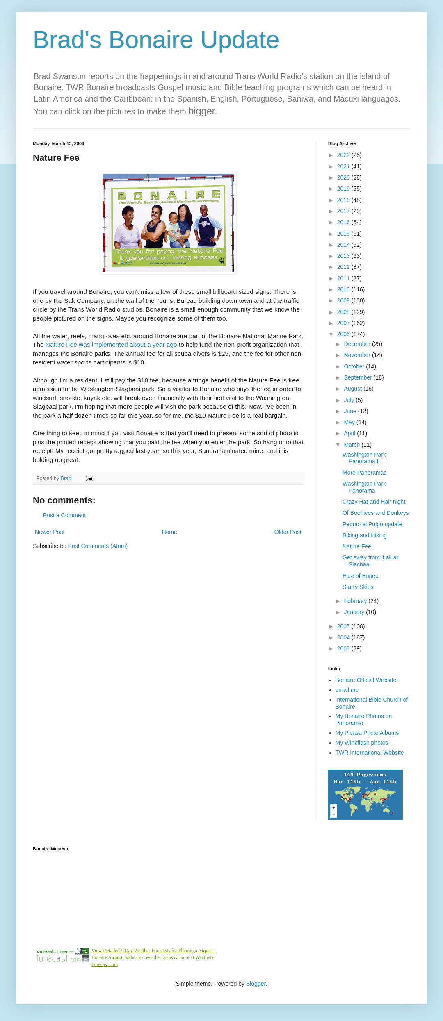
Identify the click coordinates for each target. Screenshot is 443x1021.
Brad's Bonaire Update (156, 39)
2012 (344, 267)
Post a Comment (64, 515)
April (350, 433)
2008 (344, 312)
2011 (344, 278)
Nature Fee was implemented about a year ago (112, 344)
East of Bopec (360, 576)
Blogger (255, 983)
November (358, 355)
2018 (344, 200)
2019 (344, 188)
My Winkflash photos (362, 742)
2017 (344, 211)
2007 (344, 323)
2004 (344, 637)
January (355, 612)
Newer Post (49, 532)
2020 (344, 177)
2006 (344, 334)
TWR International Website (370, 752)
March (352, 444)
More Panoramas (364, 472)
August (353, 388)
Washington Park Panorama (364, 487)
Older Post (287, 532)
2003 (344, 648)
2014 (344, 244)
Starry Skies (358, 587)
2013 (344, 255)
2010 (344, 289)
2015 (344, 233)
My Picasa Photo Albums (367, 733)
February (356, 601)
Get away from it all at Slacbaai (370, 561)
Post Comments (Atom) (98, 546)
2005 (344, 626)
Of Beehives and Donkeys (376, 512)
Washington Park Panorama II (364, 458)
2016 (344, 222)
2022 (344, 155)
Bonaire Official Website (366, 680)
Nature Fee (357, 546)
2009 (344, 300)
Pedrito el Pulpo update (372, 524)
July (350, 400)
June (351, 411)
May (350, 422)
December (358, 344)
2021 (344, 166)
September (358, 377)
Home (169, 532)
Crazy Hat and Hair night (374, 501)
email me (347, 690)
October (355, 366)
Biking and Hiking (365, 535)
